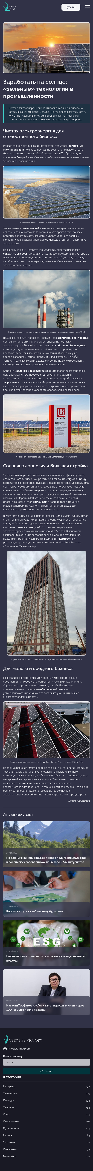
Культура (46, 1100)
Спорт (46, 1114)
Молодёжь (46, 1156)
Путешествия (46, 1128)
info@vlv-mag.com (17, 1049)
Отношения (46, 1149)
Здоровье (46, 1142)
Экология (46, 1107)
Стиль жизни (46, 1121)
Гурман (46, 1135)
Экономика (46, 1093)
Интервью (46, 1086)
